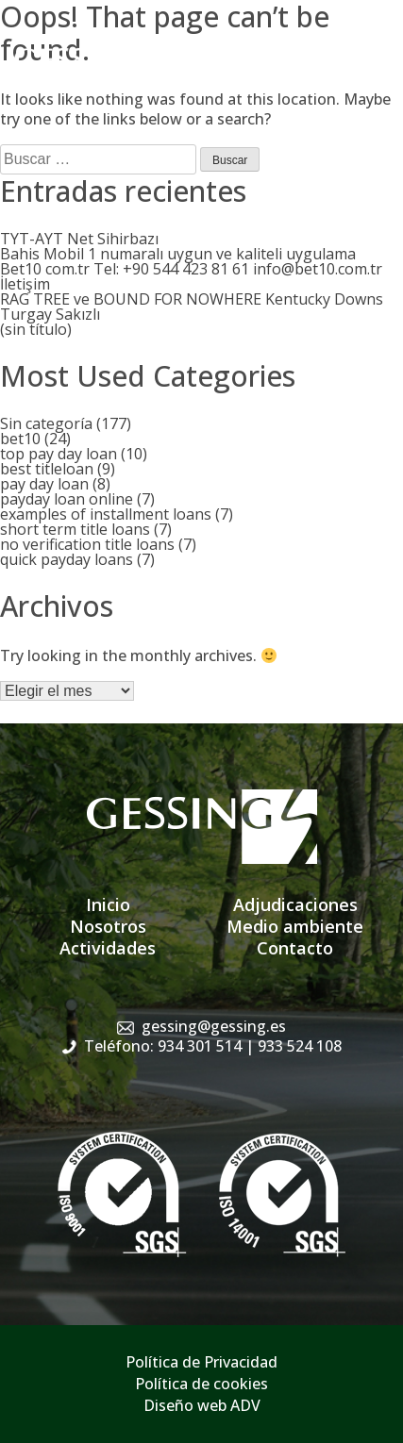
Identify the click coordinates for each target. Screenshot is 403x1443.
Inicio (108, 904)
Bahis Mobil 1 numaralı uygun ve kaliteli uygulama (178, 253)
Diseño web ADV (201, 1405)
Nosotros (108, 926)
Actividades (107, 948)
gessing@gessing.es (214, 1026)
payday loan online (66, 499)
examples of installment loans (105, 514)
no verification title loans (87, 544)
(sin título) (36, 329)
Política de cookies (201, 1383)
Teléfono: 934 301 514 (213, 1046)
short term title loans (75, 529)
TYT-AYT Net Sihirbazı (79, 238)
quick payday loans (66, 559)
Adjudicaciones (295, 904)
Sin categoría (46, 423)
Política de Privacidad (201, 1362)
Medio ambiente (295, 926)
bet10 (20, 438)
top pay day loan (58, 453)
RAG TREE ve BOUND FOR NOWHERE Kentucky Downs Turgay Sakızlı (191, 306)
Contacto (295, 948)
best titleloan (46, 468)
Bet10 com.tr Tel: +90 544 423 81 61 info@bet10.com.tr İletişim (191, 276)
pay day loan (44, 483)
